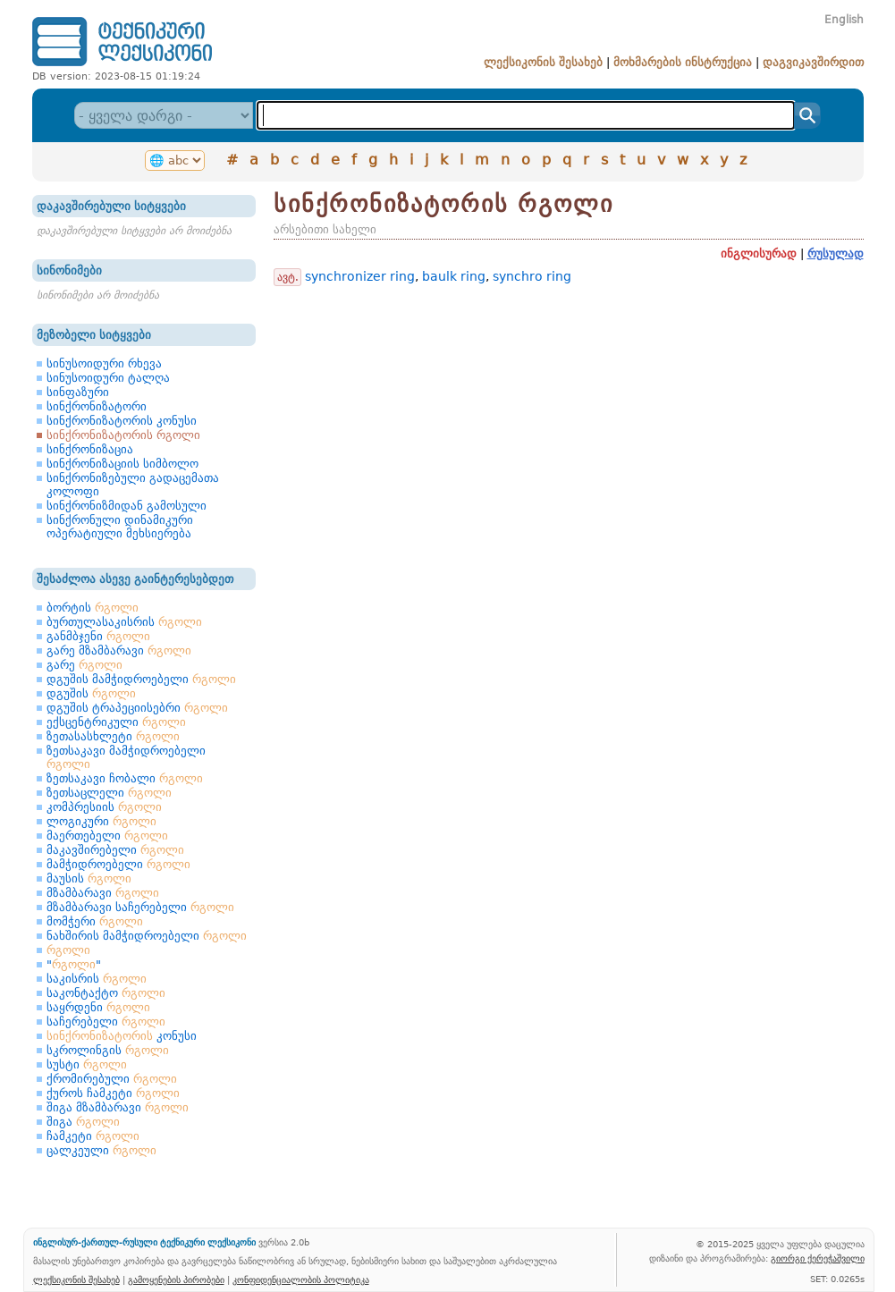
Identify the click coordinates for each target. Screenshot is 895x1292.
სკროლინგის (107, 1050)
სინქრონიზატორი (96, 406)
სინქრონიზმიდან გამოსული (126, 505)
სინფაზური (77, 392)
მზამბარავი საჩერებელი (140, 907)
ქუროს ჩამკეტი (113, 1093)
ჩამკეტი (92, 1136)
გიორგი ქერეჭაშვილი (818, 1258)
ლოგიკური (101, 821)
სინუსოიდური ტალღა (108, 377)
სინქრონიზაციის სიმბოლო (122, 463)
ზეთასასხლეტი (113, 736)
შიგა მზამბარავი (117, 1107)
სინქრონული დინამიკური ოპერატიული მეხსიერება (119, 526)
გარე (84, 664)
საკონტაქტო (105, 993)
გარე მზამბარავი (118, 650)
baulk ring (453, 276)
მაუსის (88, 878)
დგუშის (91, 693)
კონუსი (121, 1036)
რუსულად (835, 253)
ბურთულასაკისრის (124, 622)
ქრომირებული (111, 1078)
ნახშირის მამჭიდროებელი (146, 935)
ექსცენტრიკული (116, 722)
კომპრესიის (104, 807)
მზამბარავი (102, 892)
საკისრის (96, 978)
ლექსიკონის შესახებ (543, 62)
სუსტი (86, 1064)
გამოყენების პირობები (176, 1279)
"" (73, 964)
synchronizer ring (360, 276)
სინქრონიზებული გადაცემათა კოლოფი (132, 484)
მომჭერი (94, 921)
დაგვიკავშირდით (813, 62)
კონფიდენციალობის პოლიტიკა (300, 1279)
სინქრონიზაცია (89, 449)
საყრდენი (98, 1007)
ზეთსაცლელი (109, 792)
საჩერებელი (105, 1021)
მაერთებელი (107, 835)
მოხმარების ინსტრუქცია (682, 62)
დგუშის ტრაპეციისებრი (137, 707)
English (844, 19)
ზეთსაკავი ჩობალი (124, 778)
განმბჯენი (98, 636)
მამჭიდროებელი (118, 864)
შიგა (83, 1121)
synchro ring (532, 276)
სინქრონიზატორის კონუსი (121, 420)
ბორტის (92, 607)
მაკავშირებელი (115, 850)
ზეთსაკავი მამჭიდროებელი (126, 757)
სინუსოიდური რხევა (104, 363)
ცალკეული (101, 1150)
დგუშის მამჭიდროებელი (141, 679)
